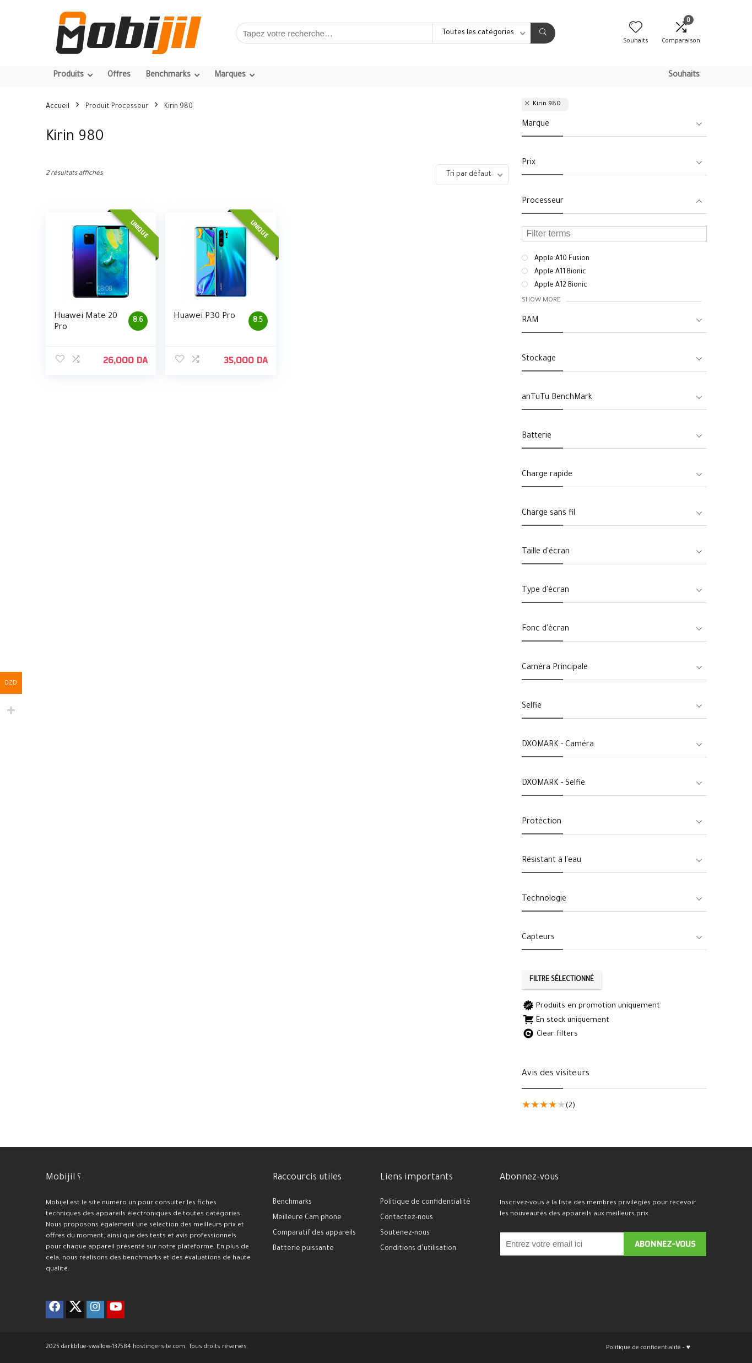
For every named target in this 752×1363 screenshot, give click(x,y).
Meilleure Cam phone (307, 1218)
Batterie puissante (303, 1249)
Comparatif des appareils (314, 1233)
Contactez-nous (406, 1218)
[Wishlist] (635, 30)
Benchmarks (168, 75)
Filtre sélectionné (561, 980)
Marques (230, 75)
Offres (119, 75)
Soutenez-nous (405, 1233)
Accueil (57, 107)
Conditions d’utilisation (418, 1249)
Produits (68, 75)
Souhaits (684, 75)
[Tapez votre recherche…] (543, 33)
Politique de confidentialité (425, 1202)
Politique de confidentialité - (645, 1348)
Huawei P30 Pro (203, 316)
